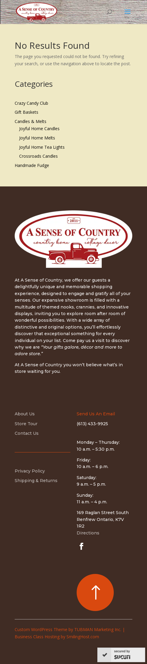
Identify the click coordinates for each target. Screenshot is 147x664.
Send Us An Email (96, 414)
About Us (25, 414)
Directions (88, 533)
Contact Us (27, 433)
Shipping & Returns (36, 480)
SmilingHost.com (82, 636)
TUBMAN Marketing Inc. (97, 629)
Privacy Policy (30, 471)
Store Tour (26, 423)
